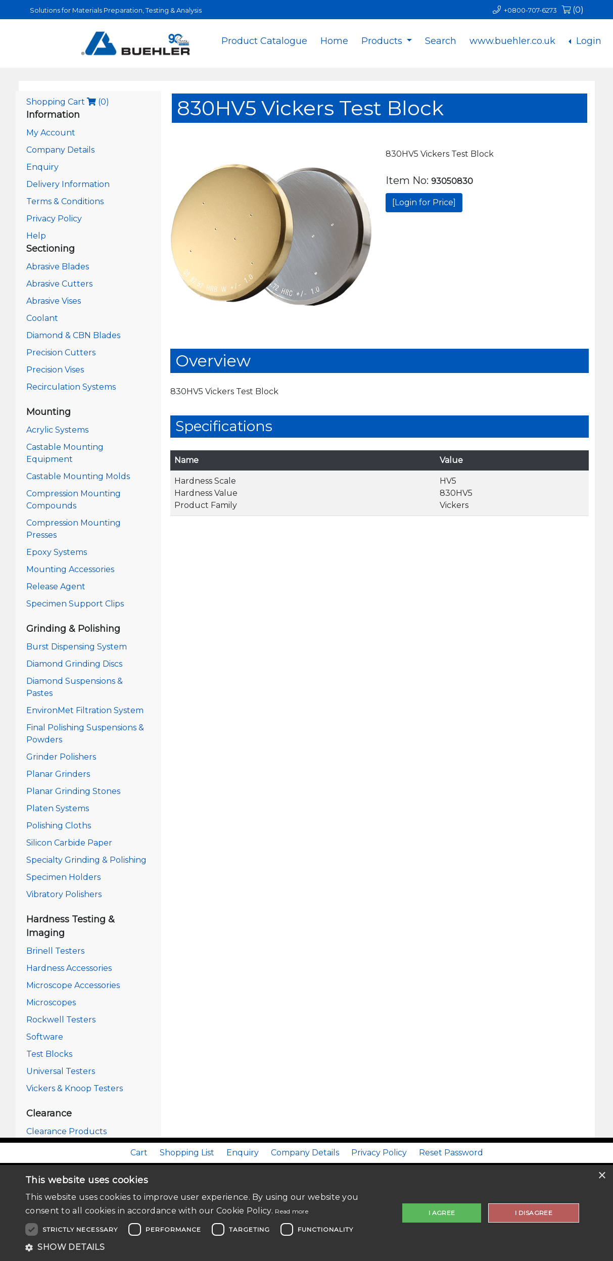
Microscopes (51, 1002)
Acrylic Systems (57, 430)
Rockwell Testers (61, 1019)
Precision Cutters (61, 352)
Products (383, 40)
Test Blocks (49, 1054)
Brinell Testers (55, 951)
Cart (139, 1152)
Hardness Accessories (69, 968)
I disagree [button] (533, 1213)
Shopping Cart (67, 102)
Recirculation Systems (71, 387)
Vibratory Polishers (64, 894)
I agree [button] (442, 1213)
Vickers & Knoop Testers (74, 1088)
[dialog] (306, 1213)
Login (587, 40)
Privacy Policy (54, 218)
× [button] (601, 1176)
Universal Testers (60, 1071)
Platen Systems (57, 808)
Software (44, 1037)
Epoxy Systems (56, 552)
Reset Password (451, 1152)
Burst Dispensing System (76, 646)
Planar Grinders (58, 774)
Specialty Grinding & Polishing (86, 860)
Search (440, 40)
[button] (206, 1247)
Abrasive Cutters (59, 284)
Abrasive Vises (53, 301)
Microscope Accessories (73, 985)
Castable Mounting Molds (78, 476)
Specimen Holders (63, 877)
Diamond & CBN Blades (73, 335)
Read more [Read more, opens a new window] (291, 1211)
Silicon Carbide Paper (69, 843)
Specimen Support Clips (75, 604)
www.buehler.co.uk (512, 40)
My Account (50, 132)
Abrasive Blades (57, 266)
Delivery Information (68, 184)
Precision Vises (55, 370)
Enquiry (42, 167)
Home (334, 40)
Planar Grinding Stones (73, 791)
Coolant (42, 318)
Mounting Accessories (70, 569)
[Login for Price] (424, 202)
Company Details (60, 150)
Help (36, 236)
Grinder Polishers (61, 757)
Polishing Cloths (58, 825)
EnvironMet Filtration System (85, 710)
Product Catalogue (264, 40)
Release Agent (55, 586)
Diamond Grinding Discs (74, 664)
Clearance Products (66, 1131)
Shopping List (187, 1152)
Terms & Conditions (65, 201)
